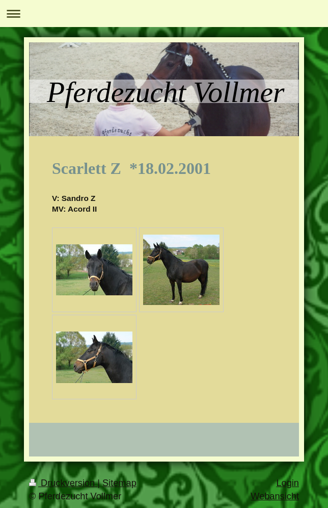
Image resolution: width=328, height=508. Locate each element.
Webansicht (275, 496)
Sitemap (119, 483)
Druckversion (63, 483)
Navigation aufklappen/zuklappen (164, 13)
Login (287, 483)
